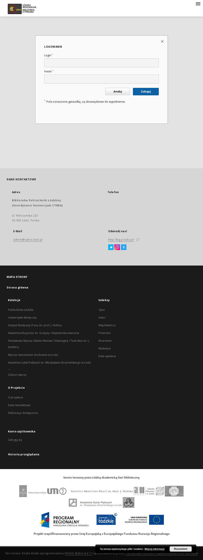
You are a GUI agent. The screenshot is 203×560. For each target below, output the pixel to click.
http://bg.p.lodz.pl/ (121, 239)
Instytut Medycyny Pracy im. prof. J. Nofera (35, 325)
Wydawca (104, 348)
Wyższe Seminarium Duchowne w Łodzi (33, 355)
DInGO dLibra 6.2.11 (79, 553)
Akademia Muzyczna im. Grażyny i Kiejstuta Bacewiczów (43, 333)
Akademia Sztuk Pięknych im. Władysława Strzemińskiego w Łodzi (49, 362)
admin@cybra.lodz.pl (28, 239)
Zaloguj (146, 91)
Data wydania (107, 356)
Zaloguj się (15, 440)
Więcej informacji (155, 549)
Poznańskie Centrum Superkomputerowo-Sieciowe (161, 553)
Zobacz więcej (17, 375)
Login (48, 55)
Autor (102, 317)
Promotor (104, 333)
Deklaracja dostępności (23, 413)
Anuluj (117, 91)
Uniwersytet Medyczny (22, 317)
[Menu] (198, 3)
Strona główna (18, 287)
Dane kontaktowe (19, 405)
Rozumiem (181, 549)
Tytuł (101, 310)
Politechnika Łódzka (20, 310)
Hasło (49, 71)
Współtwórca (106, 325)
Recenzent (104, 341)
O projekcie (15, 397)
